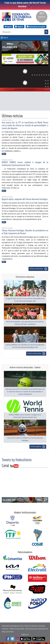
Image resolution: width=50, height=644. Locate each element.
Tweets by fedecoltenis (17, 459)
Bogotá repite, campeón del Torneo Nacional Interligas (25, 198)
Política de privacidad (17, 628)
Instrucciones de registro (36, 26)
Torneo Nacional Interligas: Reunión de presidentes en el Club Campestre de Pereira (25, 231)
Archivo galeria (37, 446)
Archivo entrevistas (36, 353)
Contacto (5, 628)
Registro (19, 26)
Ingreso (8, 26)
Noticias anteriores (38, 268)
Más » (4, 153)
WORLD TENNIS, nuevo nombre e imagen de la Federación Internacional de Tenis (25, 163)
